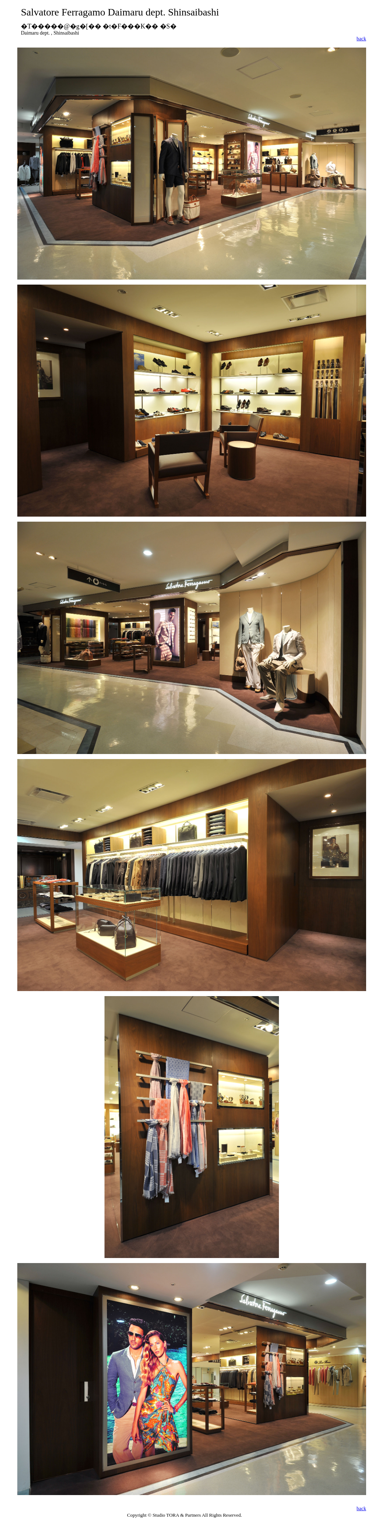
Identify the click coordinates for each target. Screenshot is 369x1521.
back (361, 38)
